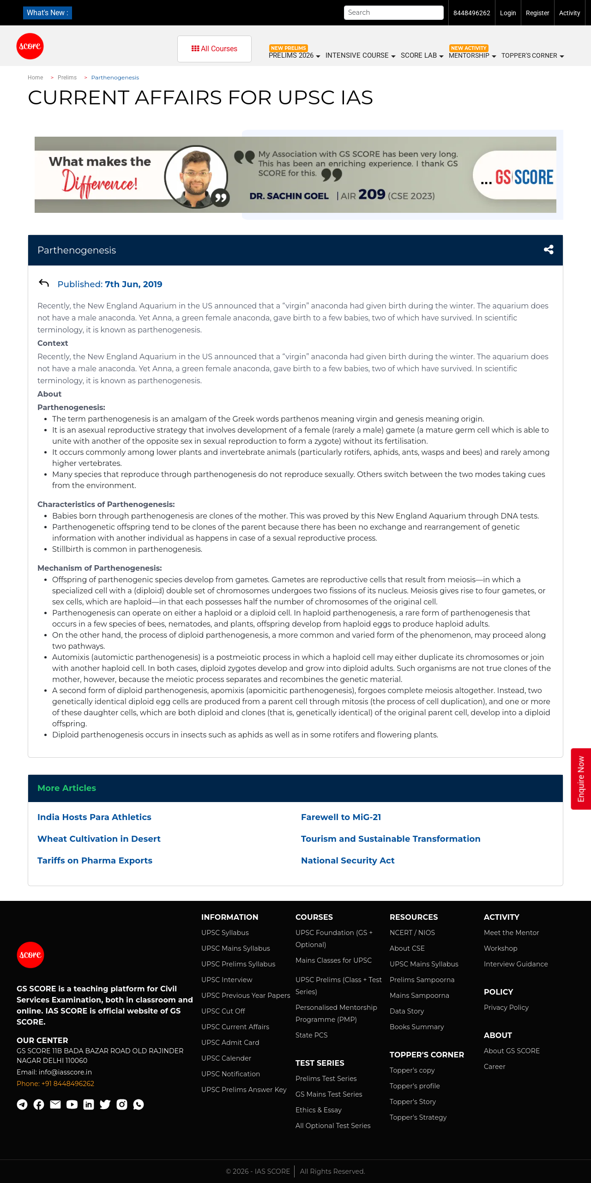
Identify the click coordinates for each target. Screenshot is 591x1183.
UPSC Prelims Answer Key (244, 1090)
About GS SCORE (512, 1051)
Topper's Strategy (418, 1117)
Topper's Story (413, 1102)
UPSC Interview (227, 980)
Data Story (407, 1011)
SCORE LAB (422, 55)
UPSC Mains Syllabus (235, 948)
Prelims (67, 77)
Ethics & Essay (319, 1110)
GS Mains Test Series (329, 1094)
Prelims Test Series (326, 1078)
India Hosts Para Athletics (94, 817)
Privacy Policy (506, 1007)
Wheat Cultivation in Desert (99, 839)
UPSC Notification (230, 1074)
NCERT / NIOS (412, 933)
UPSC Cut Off (223, 1011)
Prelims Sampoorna (422, 980)
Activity (569, 13)
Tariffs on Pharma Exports (94, 861)
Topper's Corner (532, 56)
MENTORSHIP (472, 56)
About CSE (407, 948)
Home (35, 77)
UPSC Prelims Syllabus (238, 964)
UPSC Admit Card (230, 1042)
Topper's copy (412, 1070)
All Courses (214, 48)
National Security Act (348, 861)
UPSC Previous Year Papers (245, 995)
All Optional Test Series (333, 1126)
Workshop (501, 948)
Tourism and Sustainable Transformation (391, 839)
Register (537, 13)
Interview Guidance (516, 964)
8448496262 (471, 13)
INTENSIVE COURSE (360, 55)
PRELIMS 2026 (294, 55)
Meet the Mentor (511, 933)
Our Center (42, 1040)
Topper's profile (415, 1086)
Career (495, 1066)
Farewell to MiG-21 (341, 817)
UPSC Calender (226, 1058)
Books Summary (417, 1027)
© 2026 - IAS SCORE (258, 1171)
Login (508, 13)
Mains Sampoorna (419, 995)
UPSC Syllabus (225, 933)
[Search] (394, 13)
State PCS (312, 1035)
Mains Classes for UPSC (334, 960)
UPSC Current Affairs (235, 1027)
